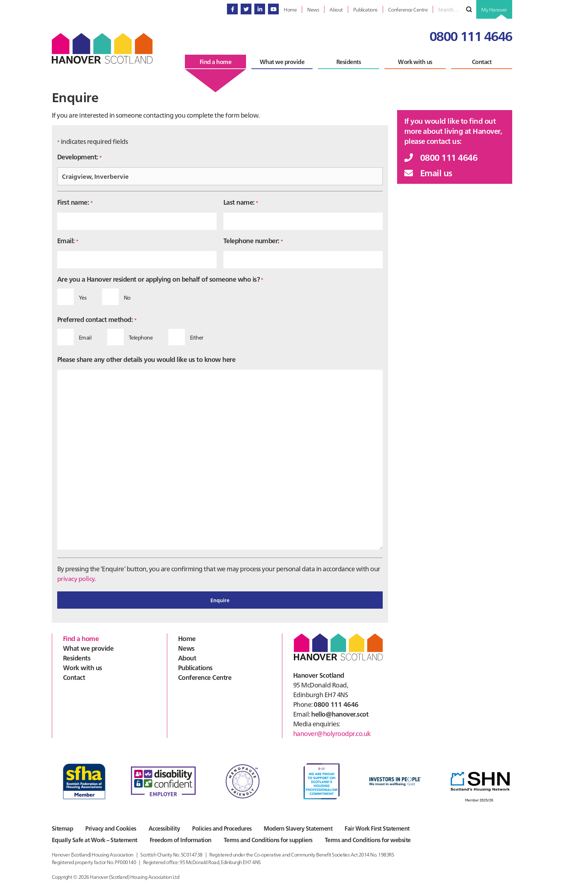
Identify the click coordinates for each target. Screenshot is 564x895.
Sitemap (62, 828)
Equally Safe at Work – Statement (94, 840)
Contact (74, 676)
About (187, 657)
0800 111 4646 (470, 35)
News (186, 647)
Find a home (81, 637)
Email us (428, 172)
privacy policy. (76, 578)
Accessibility (165, 828)
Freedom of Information (181, 840)
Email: (67, 240)
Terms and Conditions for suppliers (268, 840)
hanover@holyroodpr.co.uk (332, 732)
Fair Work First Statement (379, 828)
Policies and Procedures (223, 828)
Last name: (240, 201)
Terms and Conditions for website (369, 840)
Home (187, 637)
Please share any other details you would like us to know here (146, 359)
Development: (79, 156)
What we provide (88, 647)
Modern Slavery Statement (299, 828)
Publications (195, 667)
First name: (74, 201)
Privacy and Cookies (111, 828)
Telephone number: (253, 240)
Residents (76, 657)
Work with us (82, 667)
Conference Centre (204, 676)
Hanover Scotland (102, 48)
